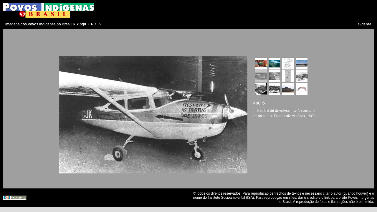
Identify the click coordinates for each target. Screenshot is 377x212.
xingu (81, 24)
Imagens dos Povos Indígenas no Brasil (38, 24)
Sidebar (364, 24)
